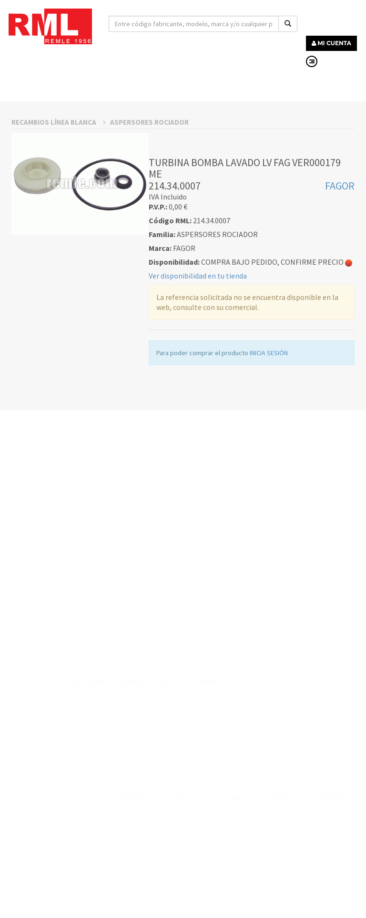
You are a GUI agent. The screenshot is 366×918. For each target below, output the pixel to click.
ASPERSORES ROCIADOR (149, 171)
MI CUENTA (331, 43)
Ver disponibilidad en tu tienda (198, 325)
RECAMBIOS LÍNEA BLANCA (58, 171)
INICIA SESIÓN (269, 402)
